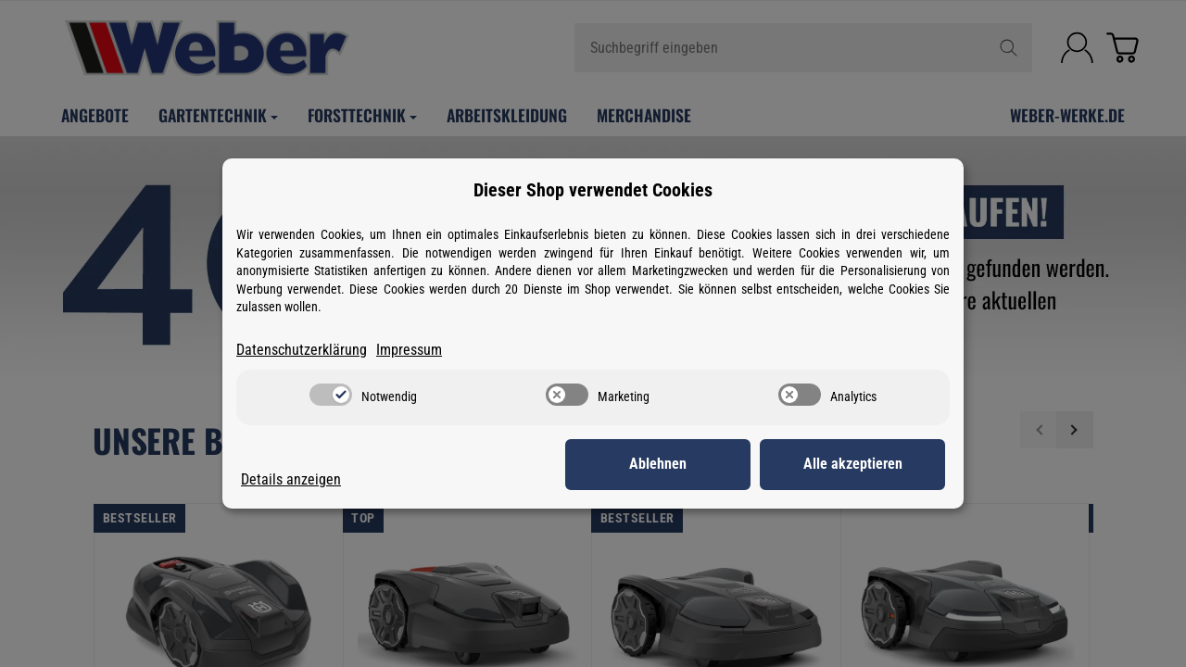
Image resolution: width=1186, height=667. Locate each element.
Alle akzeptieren (852, 463)
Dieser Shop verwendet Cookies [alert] (593, 190)
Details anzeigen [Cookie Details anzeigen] (291, 479)
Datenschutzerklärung (301, 350)
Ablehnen (658, 463)
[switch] (330, 395)
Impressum (409, 350)
